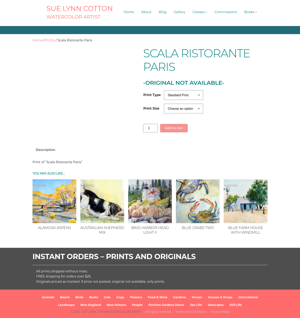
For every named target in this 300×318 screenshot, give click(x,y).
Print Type (152, 95)
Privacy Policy (220, 312)
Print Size (151, 108)
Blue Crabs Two (198, 228)
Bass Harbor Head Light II (150, 230)
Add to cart (174, 128)
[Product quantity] (150, 128)
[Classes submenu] (206, 12)
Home (38, 40)
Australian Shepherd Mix (102, 230)
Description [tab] (45, 150)
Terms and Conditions (190, 312)
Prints (50, 40)
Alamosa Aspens (54, 228)
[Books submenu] (256, 12)
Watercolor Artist (73, 17)
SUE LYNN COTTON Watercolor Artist (111, 312)
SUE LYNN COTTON (79, 8)
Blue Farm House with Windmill (245, 230)
